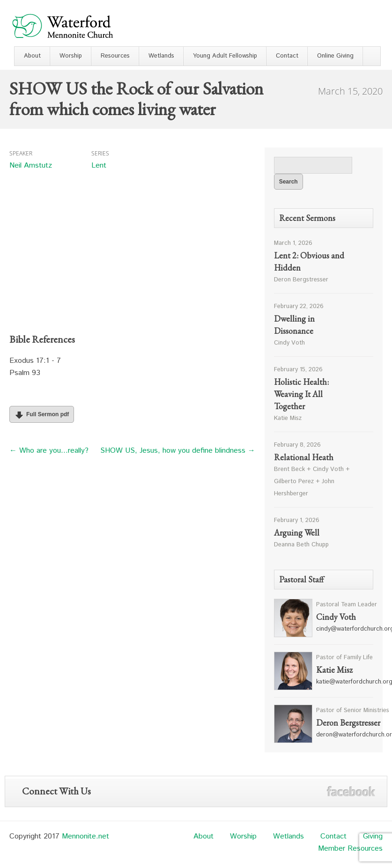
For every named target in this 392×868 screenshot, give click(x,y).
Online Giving (335, 55)
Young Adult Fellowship (225, 55)
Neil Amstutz (30, 165)
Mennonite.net (85, 836)
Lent (98, 165)
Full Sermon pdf (40, 414)
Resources (115, 55)
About (32, 55)
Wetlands (161, 55)
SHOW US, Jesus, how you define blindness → (177, 450)
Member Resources (350, 848)
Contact (287, 55)
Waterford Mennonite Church (62, 25)
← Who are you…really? (49, 450)
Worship (70, 55)
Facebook (351, 791)
